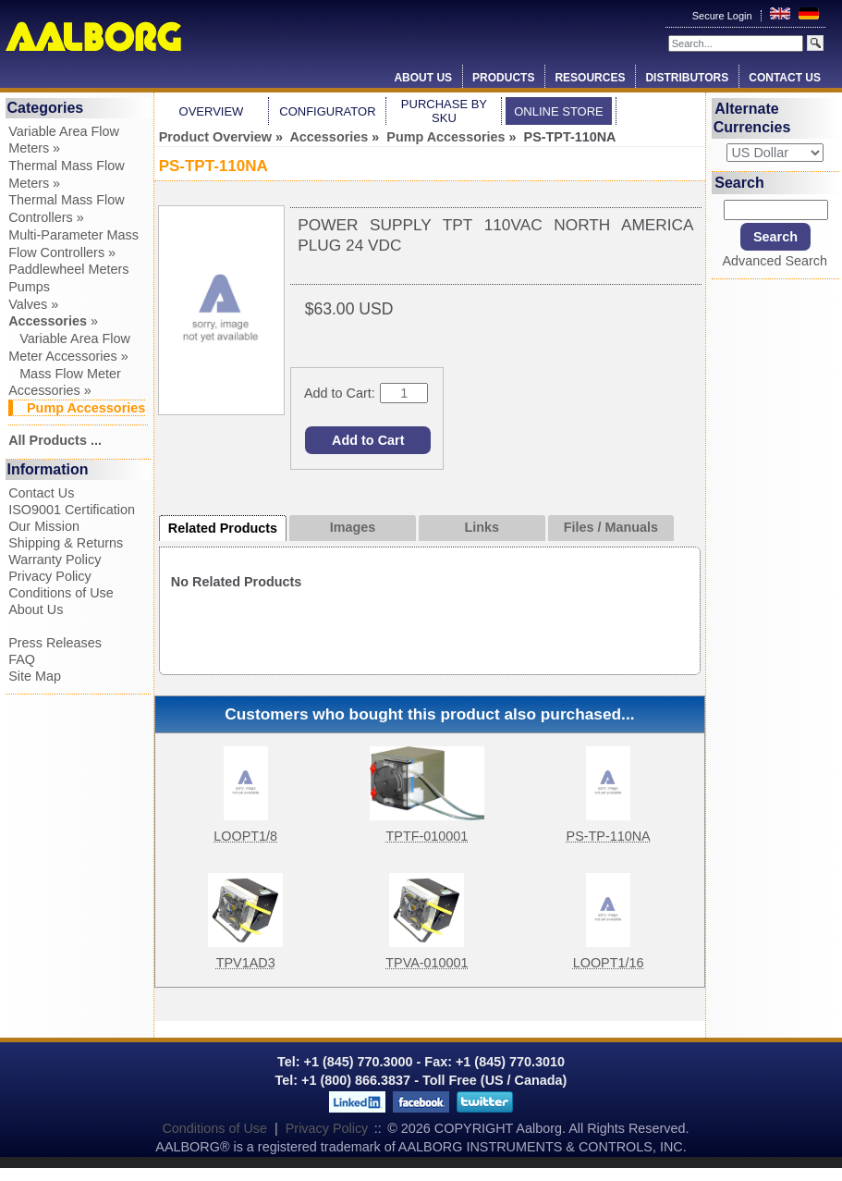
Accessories (328, 136)
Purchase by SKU (444, 111)
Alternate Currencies (752, 118)
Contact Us (785, 77)
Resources (590, 77)
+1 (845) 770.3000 (356, 1061)
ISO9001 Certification (71, 509)
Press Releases (55, 642)
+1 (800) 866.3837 (356, 1080)
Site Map (34, 676)
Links (481, 527)
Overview (211, 111)
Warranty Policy (54, 559)
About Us (423, 77)
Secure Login (723, 15)
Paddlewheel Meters (68, 269)
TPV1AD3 (245, 962)
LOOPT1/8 (245, 836)
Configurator (327, 111)
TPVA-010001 (426, 962)
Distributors (686, 77)
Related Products (222, 528)
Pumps (29, 286)
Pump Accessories (445, 136)
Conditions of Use (61, 592)
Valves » (33, 304)
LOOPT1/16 (608, 962)
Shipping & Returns (65, 542)
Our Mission (43, 526)
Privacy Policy (50, 576)
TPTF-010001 (427, 836)
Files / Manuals (611, 527)
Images (353, 527)
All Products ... (55, 440)
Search (738, 183)
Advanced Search (774, 260)
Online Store (559, 111)
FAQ (21, 659)
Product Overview (215, 136)
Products (503, 77)
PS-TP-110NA (609, 836)
